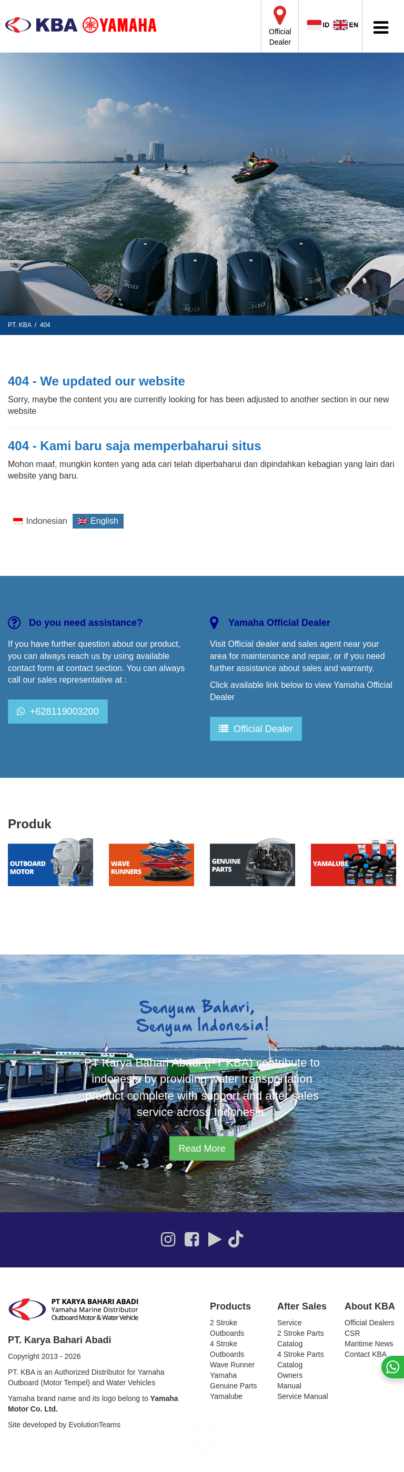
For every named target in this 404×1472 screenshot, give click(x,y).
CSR (352, 1333)
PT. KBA (19, 325)
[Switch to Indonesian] (40, 521)
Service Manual (302, 1396)
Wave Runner (232, 1365)
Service (289, 1322)
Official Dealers (370, 1322)
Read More (201, 1148)
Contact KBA (366, 1354)
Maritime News (369, 1343)
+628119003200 (58, 711)
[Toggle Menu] (381, 28)
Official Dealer (256, 729)
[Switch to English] (98, 521)
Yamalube (226, 1396)
